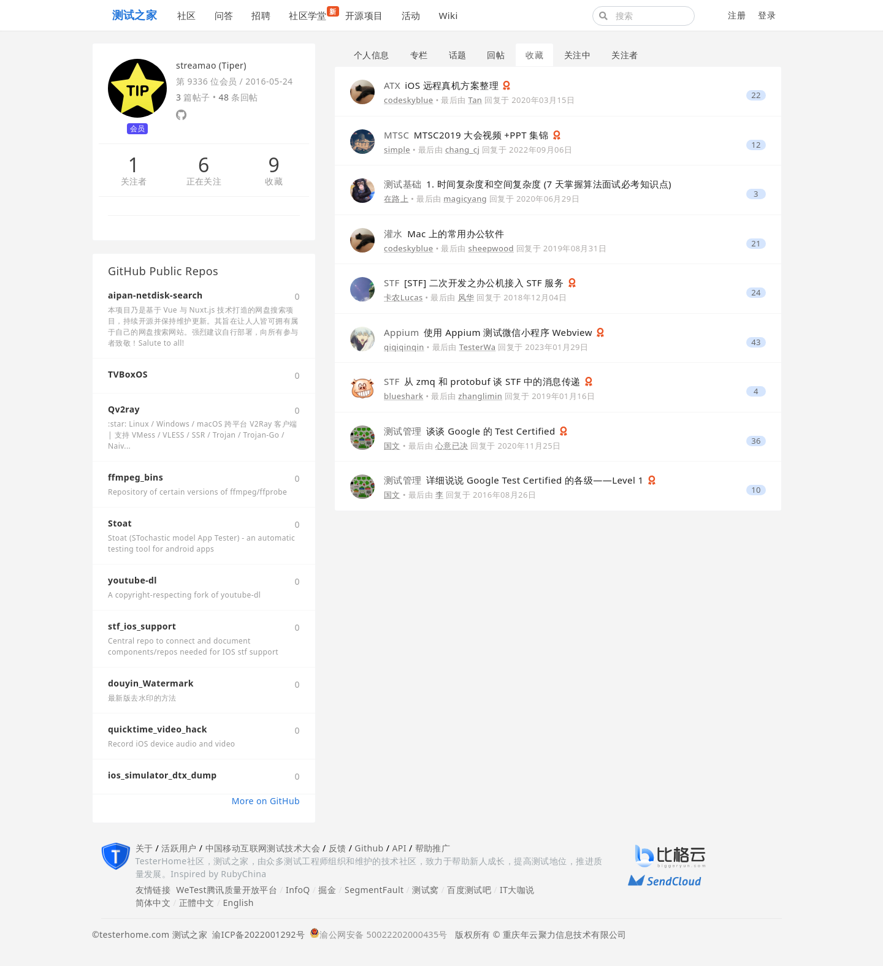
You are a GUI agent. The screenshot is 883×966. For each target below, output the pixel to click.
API (399, 848)
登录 (767, 15)
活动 (411, 15)
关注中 (577, 55)
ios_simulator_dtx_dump (162, 775)
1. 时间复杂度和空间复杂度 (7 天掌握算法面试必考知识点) (527, 184)
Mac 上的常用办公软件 (444, 233)
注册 (737, 15)
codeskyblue (409, 99)
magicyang (465, 198)
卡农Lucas (403, 297)
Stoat (120, 523)
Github (368, 848)
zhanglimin (480, 395)
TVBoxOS (128, 374)
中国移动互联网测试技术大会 (262, 848)
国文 (392, 445)
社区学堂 (312, 13)
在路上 (396, 198)
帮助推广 (433, 848)
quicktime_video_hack (157, 729)
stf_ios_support (142, 626)
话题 (458, 55)
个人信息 (371, 55)
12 (756, 145)
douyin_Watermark (151, 683)
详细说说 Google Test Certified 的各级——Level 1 (515, 480)
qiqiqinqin (404, 346)
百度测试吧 (469, 890)
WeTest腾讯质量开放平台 (226, 890)
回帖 (496, 55)
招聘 (260, 15)
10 (756, 490)
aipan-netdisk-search (155, 295)
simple (397, 149)
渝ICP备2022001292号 (256, 934)
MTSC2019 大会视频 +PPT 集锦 (467, 135)
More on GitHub (266, 801)
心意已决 (451, 445)
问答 (224, 15)
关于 (144, 848)
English (238, 902)
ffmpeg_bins (135, 477)
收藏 (274, 182)
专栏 (419, 55)
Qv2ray (124, 409)
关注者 (134, 182)
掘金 (327, 890)
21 (756, 243)
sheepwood (491, 248)
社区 (186, 15)
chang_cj (462, 149)
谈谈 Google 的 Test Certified (471, 431)
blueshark (403, 395)
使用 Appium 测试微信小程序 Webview (489, 332)
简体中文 (153, 902)
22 (756, 95)
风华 (466, 297)
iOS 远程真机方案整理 (442, 85)
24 (756, 292)
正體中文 (197, 902)
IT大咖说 (517, 890)
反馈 (337, 848)
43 (756, 342)
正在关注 (204, 182)
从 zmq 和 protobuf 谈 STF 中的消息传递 (483, 381)
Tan (475, 99)
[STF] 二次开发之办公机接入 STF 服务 (475, 282)
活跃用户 (179, 848)
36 (756, 441)
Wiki (447, 15)
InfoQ (298, 890)
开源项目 (364, 15)
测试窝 (425, 890)
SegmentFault (374, 890)
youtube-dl (132, 580)
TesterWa (477, 346)
